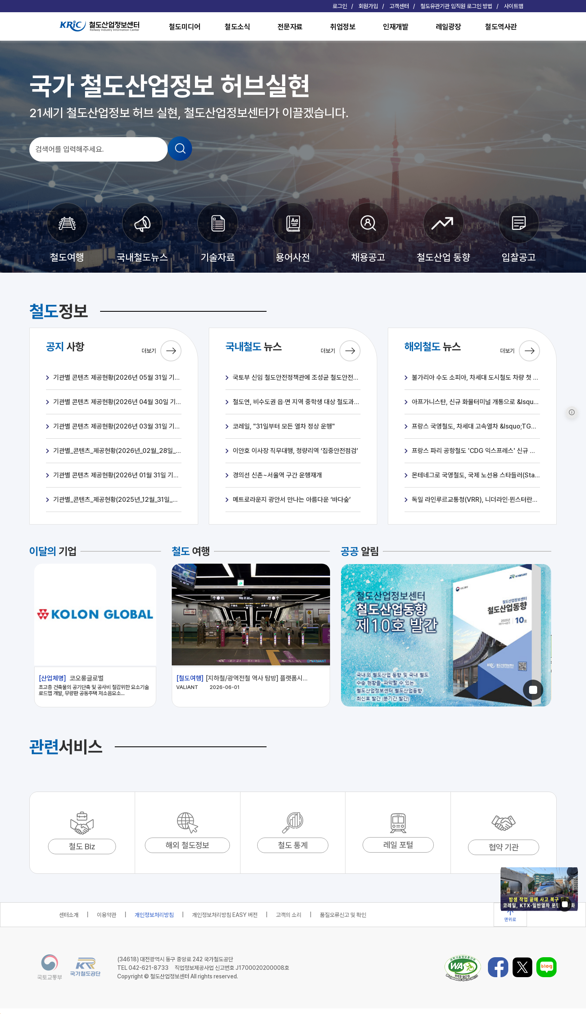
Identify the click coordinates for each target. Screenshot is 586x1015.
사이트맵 (513, 6)
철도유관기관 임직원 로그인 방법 (456, 6)
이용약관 (106, 915)
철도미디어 (185, 26)
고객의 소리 (289, 915)
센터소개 (69, 915)
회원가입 (368, 6)
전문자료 (290, 26)
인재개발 (395, 26)
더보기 (161, 350)
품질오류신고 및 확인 (343, 915)
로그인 (339, 6)
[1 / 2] (446, 636)
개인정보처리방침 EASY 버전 (225, 915)
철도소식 (237, 26)
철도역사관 (501, 26)
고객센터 (399, 6)
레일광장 (448, 26)
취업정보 (342, 26)
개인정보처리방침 (154, 915)
